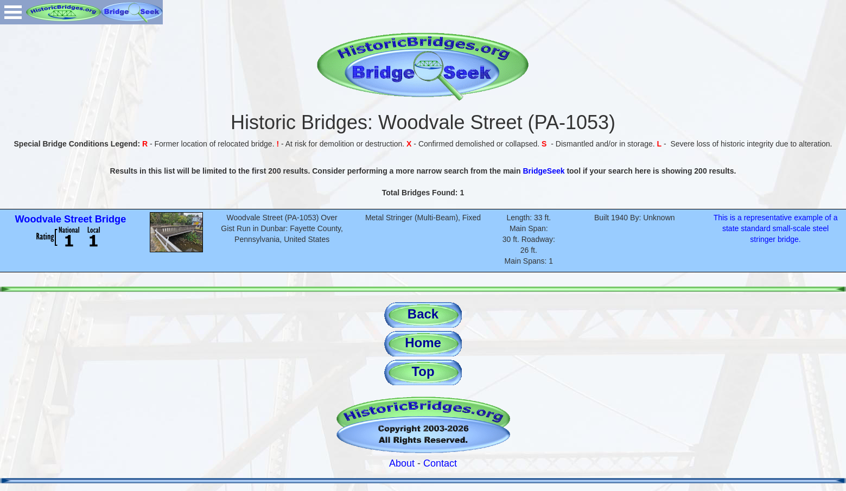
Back (423, 314)
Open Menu (13, 12)
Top (422, 371)
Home (423, 342)
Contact (440, 463)
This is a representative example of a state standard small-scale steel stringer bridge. (776, 228)
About (402, 463)
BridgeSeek (543, 171)
